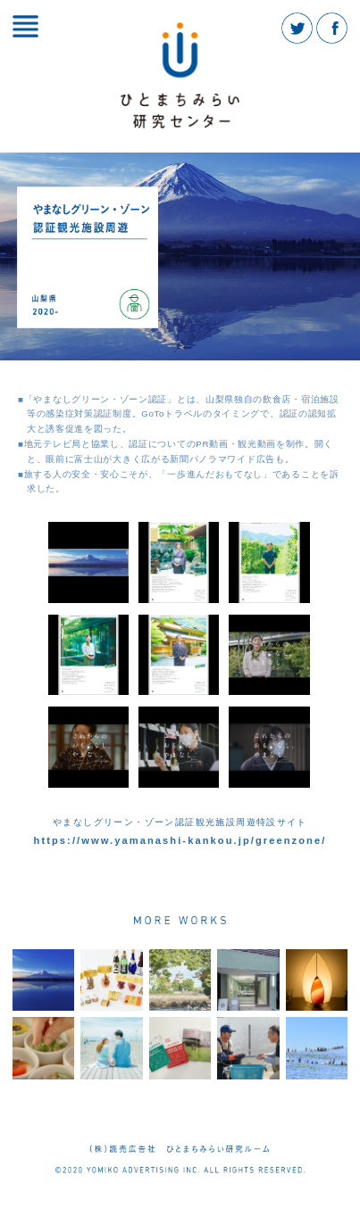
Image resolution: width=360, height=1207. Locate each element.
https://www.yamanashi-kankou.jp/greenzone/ (180, 841)
